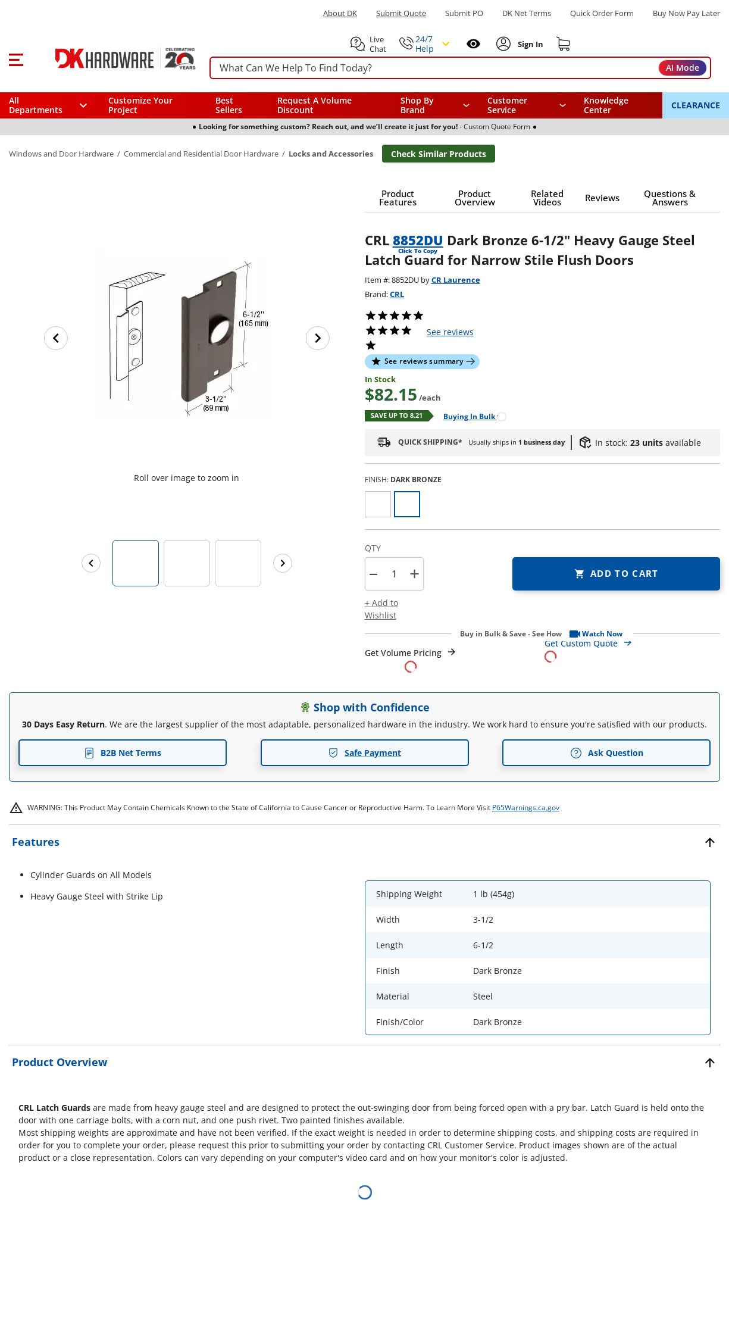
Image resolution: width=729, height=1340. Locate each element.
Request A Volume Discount (314, 105)
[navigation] (526, 105)
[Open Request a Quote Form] (411, 659)
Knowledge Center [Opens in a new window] (606, 105)
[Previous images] (91, 563)
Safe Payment (364, 752)
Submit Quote (401, 13)
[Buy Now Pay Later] (686, 13)
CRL (397, 294)
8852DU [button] (418, 240)
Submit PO (464, 13)
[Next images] (282, 563)
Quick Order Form (602, 13)
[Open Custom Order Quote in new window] (632, 649)
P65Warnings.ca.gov (525, 807)
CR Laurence (455, 279)
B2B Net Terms (122, 752)
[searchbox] (460, 68)
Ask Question (606, 753)
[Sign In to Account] (529, 44)
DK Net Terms (526, 13)
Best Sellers (228, 105)
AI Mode (682, 67)
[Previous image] (56, 338)
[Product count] (394, 573)
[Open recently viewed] (473, 43)
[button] (16, 58)
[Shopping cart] (563, 44)
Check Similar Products (438, 154)
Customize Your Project (140, 105)
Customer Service (507, 105)
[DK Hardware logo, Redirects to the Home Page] (112, 58)
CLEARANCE (695, 105)
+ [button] (414, 573)
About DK (340, 13)
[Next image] (318, 338)
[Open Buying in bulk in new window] (470, 416)
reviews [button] (450, 332)
